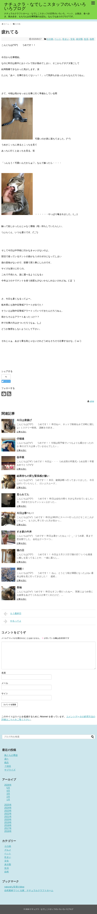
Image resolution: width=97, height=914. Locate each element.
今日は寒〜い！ (25, 513)
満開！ (20, 568)
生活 (86, 39)
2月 (8, 796)
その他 (49, 39)
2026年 (8, 785)
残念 (6, 762)
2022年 (8, 813)
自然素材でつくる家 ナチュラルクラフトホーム (28, 890)
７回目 (7, 766)
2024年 (8, 808)
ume (92, 401)
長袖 (19, 587)
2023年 (8, 810)
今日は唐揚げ (24, 420)
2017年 (8, 828)
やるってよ (12, 621)
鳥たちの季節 (11, 755)
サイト (4, 693)
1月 (8, 799)
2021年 (8, 816)
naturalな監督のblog (14, 887)
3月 (8, 794)
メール (4, 683)
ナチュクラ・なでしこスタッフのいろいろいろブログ (45, 6)
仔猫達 (20, 438)
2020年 (8, 819)
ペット (57, 39)
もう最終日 (12, 614)
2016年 (8, 831)
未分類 (79, 39)
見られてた (23, 494)
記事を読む (21, 432)
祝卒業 (20, 457)
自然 (92, 39)
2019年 (8, 822)
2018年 (8, 825)
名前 (3, 673)
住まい (65, 39)
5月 (8, 788)
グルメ (7, 850)
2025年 (8, 805)
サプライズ (9, 770)
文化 (72, 39)
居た (6, 759)
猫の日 (20, 550)
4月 (8, 791)
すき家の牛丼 (24, 531)
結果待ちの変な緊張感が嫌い (33, 476)
